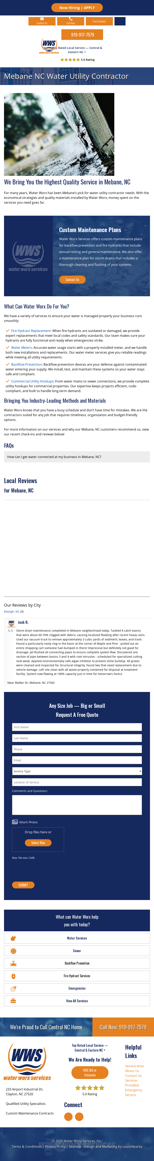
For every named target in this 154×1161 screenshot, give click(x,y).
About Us (132, 1071)
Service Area (134, 1066)
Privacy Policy (55, 1146)
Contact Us (133, 1075)
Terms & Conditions (27, 1146)
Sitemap (75, 1146)
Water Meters (21, 347)
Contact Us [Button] (72, 279)
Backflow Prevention (26, 364)
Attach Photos (28, 822)
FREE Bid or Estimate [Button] (90, 1072)
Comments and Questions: (30, 791)
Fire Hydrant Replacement (31, 331)
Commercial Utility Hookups (32, 381)
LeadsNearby (132, 1146)
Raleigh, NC (11, 611)
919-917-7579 (82, 34)
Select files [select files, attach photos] (38, 842)
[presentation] (78, 870)
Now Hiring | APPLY (77, 7)
